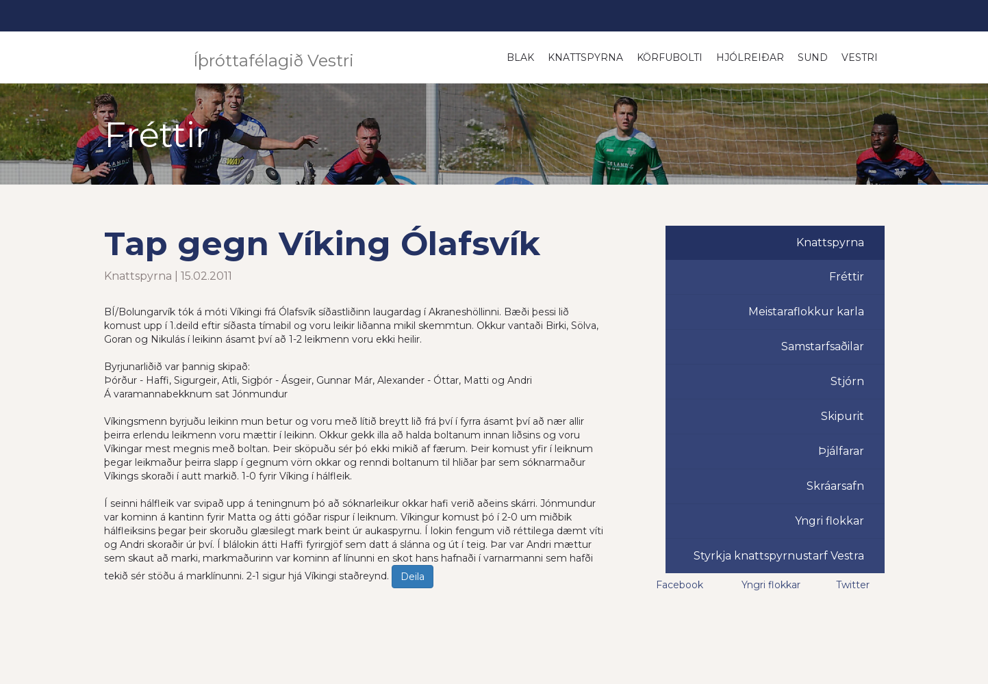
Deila (413, 576)
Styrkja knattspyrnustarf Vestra (779, 555)
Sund (813, 57)
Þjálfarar (841, 451)
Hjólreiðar (750, 57)
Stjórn (847, 381)
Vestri (859, 57)
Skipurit (842, 416)
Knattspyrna (585, 57)
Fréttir (846, 276)
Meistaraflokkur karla (806, 311)
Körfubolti (669, 57)
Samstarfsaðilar (822, 346)
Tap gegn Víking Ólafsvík (322, 243)
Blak (520, 57)
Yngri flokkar (829, 520)
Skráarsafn (835, 485)
